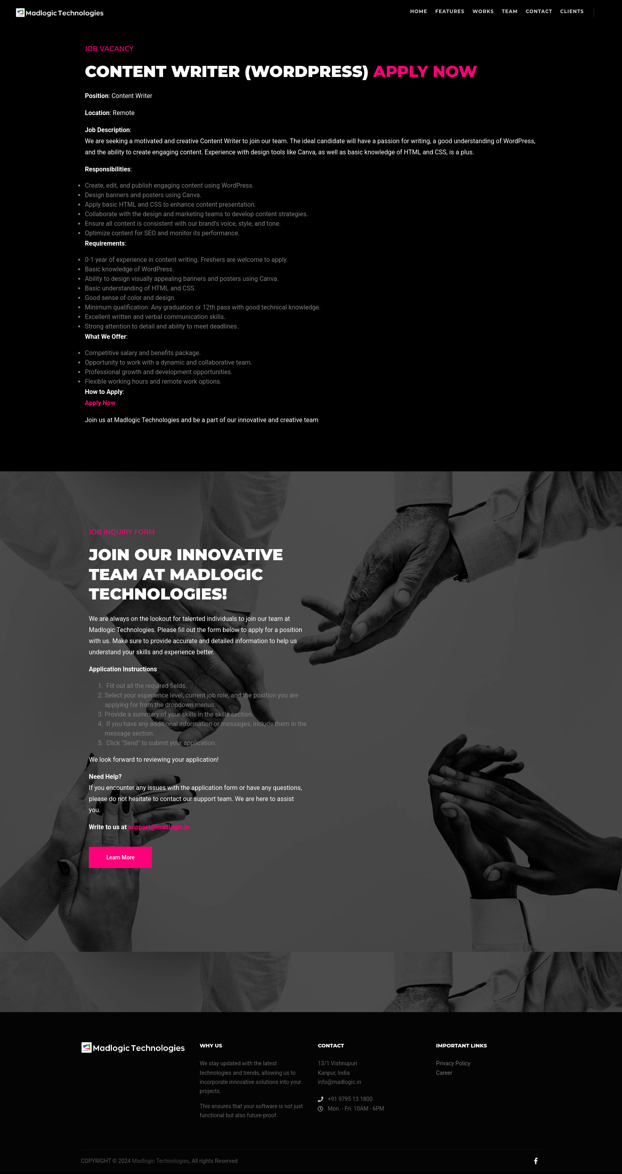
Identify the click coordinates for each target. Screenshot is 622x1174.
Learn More (120, 863)
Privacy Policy (453, 1065)
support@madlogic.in (158, 832)
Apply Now (443, 72)
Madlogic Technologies (160, 1163)
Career (444, 1075)
